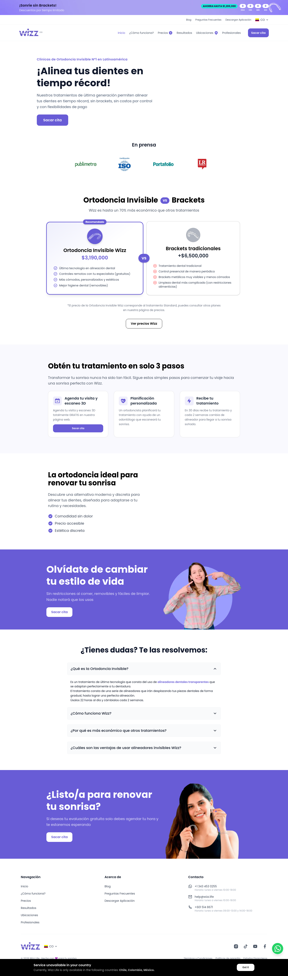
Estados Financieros (255, 958)
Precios (26, 901)
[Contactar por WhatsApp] (277, 948)
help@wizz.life (204, 897)
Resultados (28, 908)
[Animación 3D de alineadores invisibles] (194, 501)
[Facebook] (264, 946)
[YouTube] (255, 946)
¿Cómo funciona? (33, 894)
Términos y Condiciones (198, 958)
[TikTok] (245, 946)
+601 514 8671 (204, 907)
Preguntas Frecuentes (208, 19)
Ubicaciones (29, 915)
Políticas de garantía (228, 958)
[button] (144, 669)
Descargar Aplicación (238, 19)
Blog (188, 19)
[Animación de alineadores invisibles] (215, 91)
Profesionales (30, 922)
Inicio (24, 886)
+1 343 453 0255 (206, 886)
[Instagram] (236, 946)
